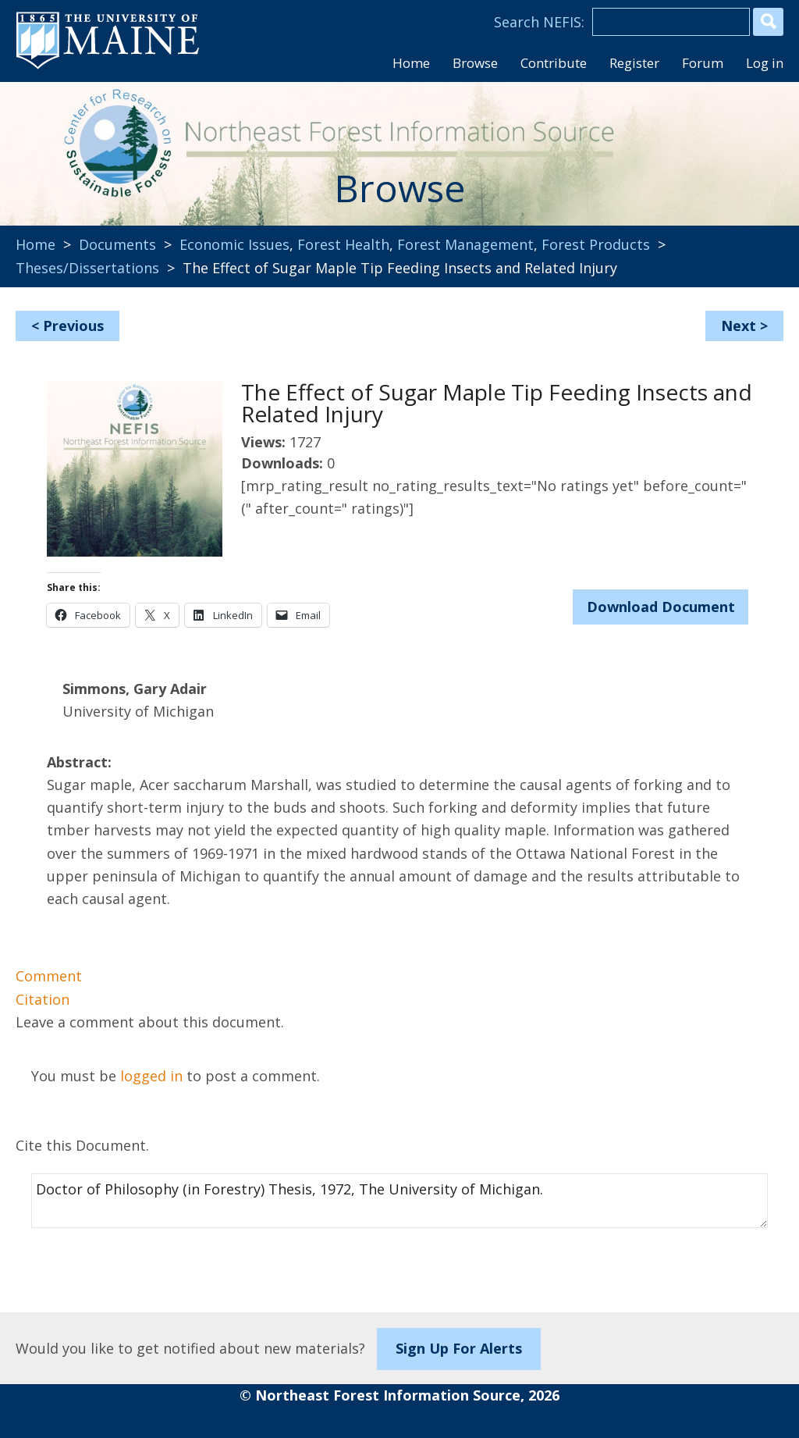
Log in (764, 63)
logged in (151, 1075)
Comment (49, 975)
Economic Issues (234, 244)
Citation (42, 999)
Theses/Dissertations (87, 267)
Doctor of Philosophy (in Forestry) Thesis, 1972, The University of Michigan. (399, 1201)
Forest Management (465, 244)
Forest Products (596, 244)
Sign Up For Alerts (459, 1348)
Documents (117, 244)
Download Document (661, 606)
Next (738, 325)
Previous (73, 325)
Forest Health (343, 244)
